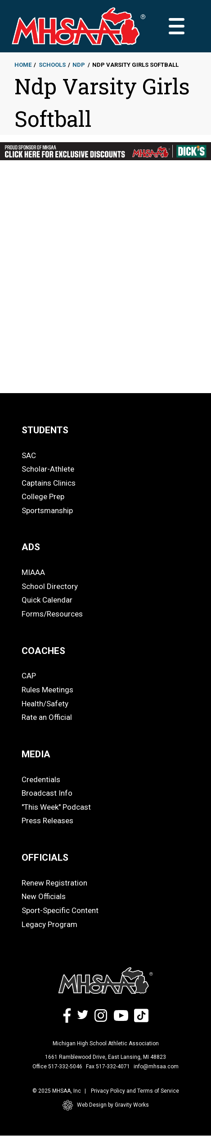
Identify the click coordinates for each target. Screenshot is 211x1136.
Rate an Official (47, 717)
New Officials (44, 896)
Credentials (41, 779)
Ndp (78, 64)
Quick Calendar (47, 599)
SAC (29, 455)
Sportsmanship (47, 510)
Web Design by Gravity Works (106, 1105)
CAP (29, 675)
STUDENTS (45, 430)
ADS (31, 547)
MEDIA (36, 754)
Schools (52, 64)
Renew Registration (54, 882)
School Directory (50, 586)
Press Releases (47, 820)
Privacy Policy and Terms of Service (135, 1091)
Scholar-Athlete (48, 468)
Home (22, 64)
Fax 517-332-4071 (108, 1066)
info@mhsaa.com (156, 1066)
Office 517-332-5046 (57, 1066)
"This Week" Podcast (56, 806)
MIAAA (33, 572)
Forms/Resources (52, 613)
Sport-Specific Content (60, 910)
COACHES (43, 650)
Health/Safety (45, 703)
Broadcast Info (47, 793)
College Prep (43, 496)
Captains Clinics (49, 482)
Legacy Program (49, 924)
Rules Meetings (47, 689)
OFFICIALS (45, 857)
